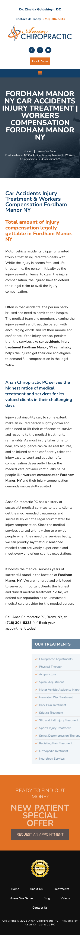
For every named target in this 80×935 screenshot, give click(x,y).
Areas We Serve (21, 898)
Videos (65, 898)
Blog (47, 898)
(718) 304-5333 (18, 622)
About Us (36, 889)
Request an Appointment (40, 834)
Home (15, 889)
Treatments (61, 889)
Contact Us (40, 908)
